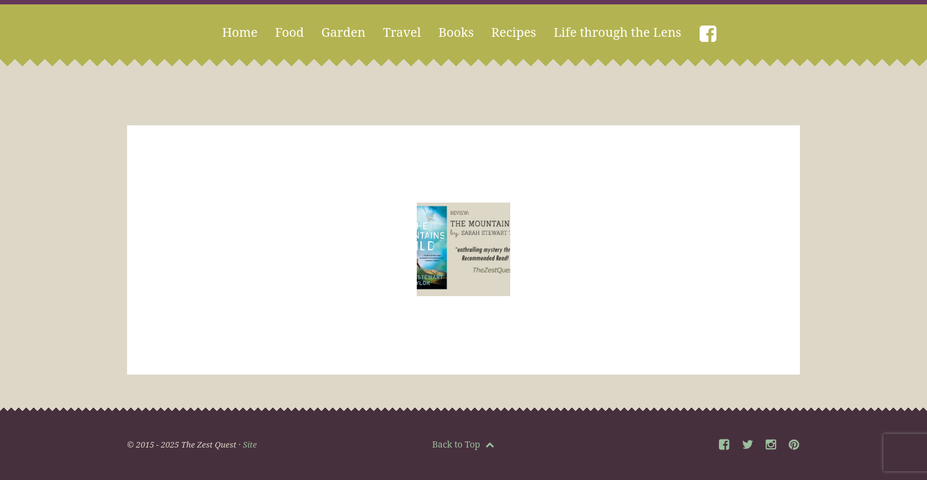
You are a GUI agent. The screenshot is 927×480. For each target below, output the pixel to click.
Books (456, 32)
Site (250, 444)
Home (239, 32)
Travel (402, 32)
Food (289, 32)
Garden (343, 32)
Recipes (514, 32)
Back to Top (463, 444)
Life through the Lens (618, 32)
